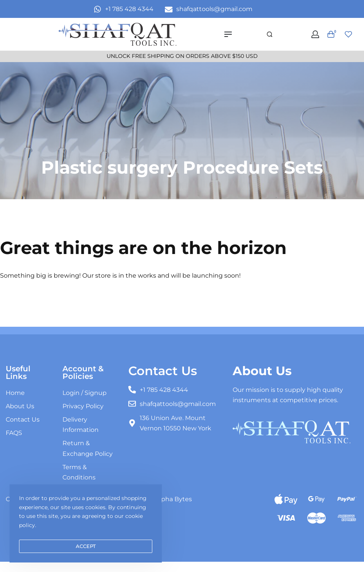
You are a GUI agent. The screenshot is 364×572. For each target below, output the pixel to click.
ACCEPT (86, 546)
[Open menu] (228, 34)
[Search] (270, 34)
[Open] (348, 34)
